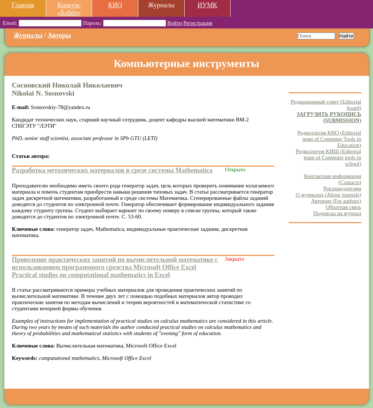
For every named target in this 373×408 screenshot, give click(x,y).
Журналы (28, 35)
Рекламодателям (342, 188)
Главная (23, 5)
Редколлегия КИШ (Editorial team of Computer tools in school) (328, 157)
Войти (174, 23)
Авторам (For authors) (336, 201)
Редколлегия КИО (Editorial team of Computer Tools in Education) (329, 139)
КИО (115, 5)
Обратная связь (343, 207)
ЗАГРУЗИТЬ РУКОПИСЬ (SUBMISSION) (329, 117)
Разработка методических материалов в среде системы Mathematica (112, 170)
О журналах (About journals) (328, 195)
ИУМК (207, 5)
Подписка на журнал (337, 213)
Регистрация (197, 23)
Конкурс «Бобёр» (69, 8)
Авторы (59, 35)
